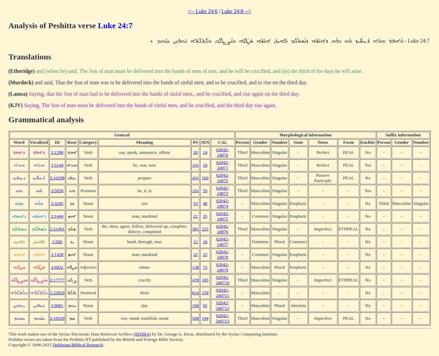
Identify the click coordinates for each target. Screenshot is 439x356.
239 (205, 292)
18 (205, 241)
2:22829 (57, 292)
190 (195, 305)
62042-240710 (222, 280)
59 (205, 165)
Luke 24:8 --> (236, 11)
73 (205, 267)
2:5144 (57, 165)
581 (195, 228)
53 (195, 203)
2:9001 (57, 305)
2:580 (57, 241)
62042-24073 (222, 190)
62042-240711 (222, 292)
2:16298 (57, 177)
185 (205, 279)
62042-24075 (222, 216)
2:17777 (57, 279)
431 (195, 177)
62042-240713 (222, 318)
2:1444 (57, 216)
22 (195, 216)
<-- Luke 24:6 (202, 11)
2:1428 (57, 254)
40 (205, 203)
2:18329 (57, 318)
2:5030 (57, 190)
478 (195, 279)
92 (205, 305)
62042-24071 (222, 165)
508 (195, 318)
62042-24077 (222, 241)
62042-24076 (222, 229)
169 (205, 177)
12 (195, 241)
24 (205, 152)
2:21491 (57, 228)
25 (205, 216)
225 (205, 228)
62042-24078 (222, 254)
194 (205, 318)
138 (195, 267)
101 (195, 165)
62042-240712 (222, 305)
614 (195, 292)
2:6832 (57, 267)
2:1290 (57, 152)
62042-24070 (222, 152)
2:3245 (57, 203)
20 (195, 152)
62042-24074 (222, 203)
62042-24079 (222, 267)
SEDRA (142, 334)
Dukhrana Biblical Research (78, 344)
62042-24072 (222, 178)
